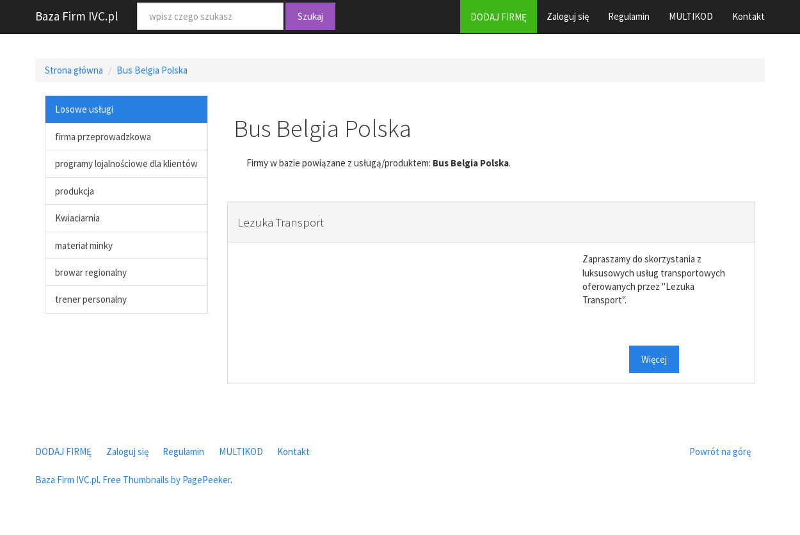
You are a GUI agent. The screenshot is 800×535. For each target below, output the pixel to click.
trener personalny (91, 299)
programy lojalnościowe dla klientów (126, 163)
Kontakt (748, 16)
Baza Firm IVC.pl (76, 16)
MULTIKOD (691, 16)
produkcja (74, 191)
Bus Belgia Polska (152, 70)
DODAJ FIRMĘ (498, 17)
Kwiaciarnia (77, 218)
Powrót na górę (720, 451)
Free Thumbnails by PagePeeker (166, 480)
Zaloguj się (568, 16)
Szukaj (310, 16)
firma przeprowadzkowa (103, 137)
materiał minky (84, 245)
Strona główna (74, 70)
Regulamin (629, 16)
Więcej (654, 359)
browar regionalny (91, 272)
